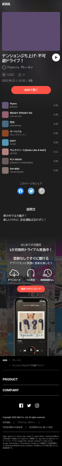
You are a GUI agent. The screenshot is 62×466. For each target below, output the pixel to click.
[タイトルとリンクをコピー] (41, 191)
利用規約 (7, 422)
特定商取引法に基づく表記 (41, 427)
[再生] (56, 57)
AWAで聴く (31, 90)
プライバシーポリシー (26, 422)
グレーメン (27, 67)
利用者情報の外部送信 (12, 427)
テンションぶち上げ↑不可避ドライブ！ (28, 365)
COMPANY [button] (11, 390)
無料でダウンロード (31, 289)
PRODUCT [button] (10, 379)
